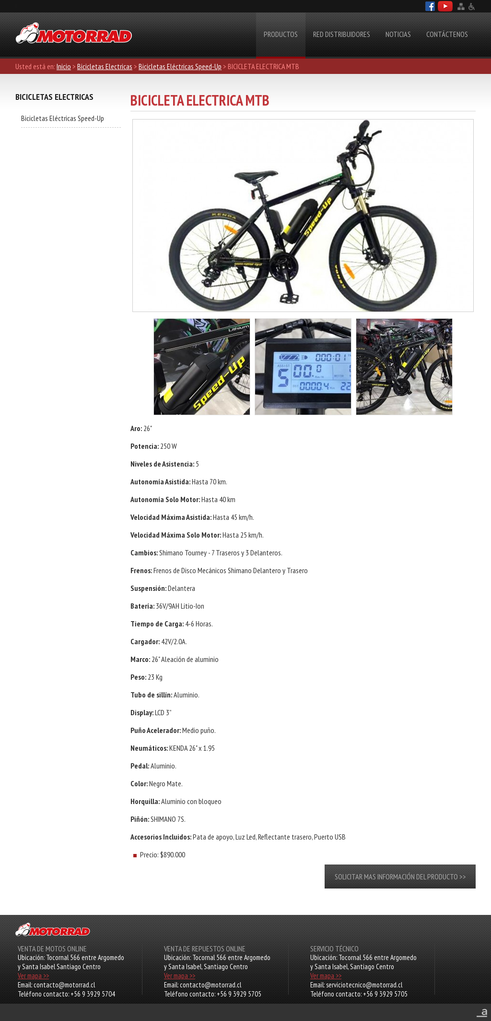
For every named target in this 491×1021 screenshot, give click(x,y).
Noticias (398, 34)
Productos (281, 34)
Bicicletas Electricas (104, 66)
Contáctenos (447, 34)
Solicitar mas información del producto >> (400, 876)
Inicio (64, 66)
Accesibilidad (472, 6)
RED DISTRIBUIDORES (341, 34)
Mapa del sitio (461, 6)
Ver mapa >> (33, 975)
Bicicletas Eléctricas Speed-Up (180, 66)
